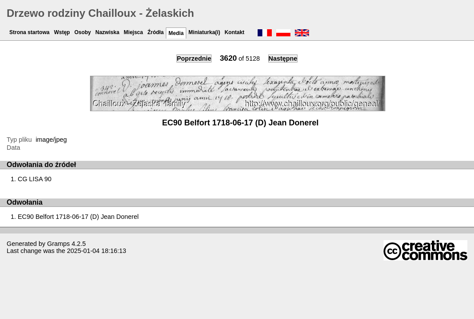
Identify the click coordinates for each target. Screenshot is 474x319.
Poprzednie (194, 58)
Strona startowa (29, 32)
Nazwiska (107, 32)
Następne (283, 58)
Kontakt (234, 32)
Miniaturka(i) (204, 32)
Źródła (155, 32)
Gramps (58, 243)
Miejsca (133, 32)
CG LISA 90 (34, 179)
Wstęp (62, 32)
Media (176, 33)
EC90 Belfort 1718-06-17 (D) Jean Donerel (78, 216)
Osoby (82, 32)
